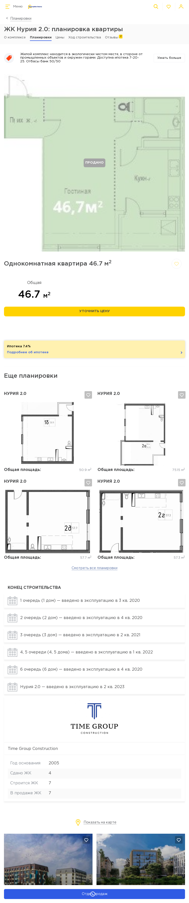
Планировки (20, 18)
